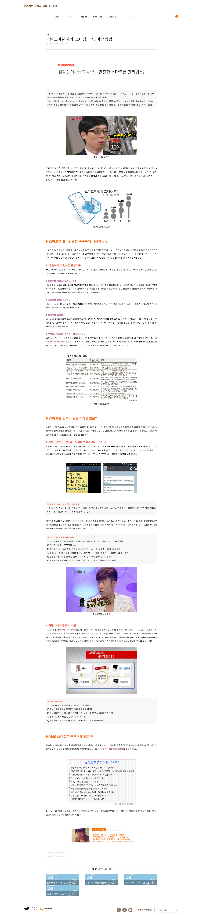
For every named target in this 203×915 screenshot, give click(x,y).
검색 (176, 16)
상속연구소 (111, 17)
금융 (70, 17)
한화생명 (97, 17)
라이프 (84, 17)
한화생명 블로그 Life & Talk (40, 6)
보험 (57, 17)
